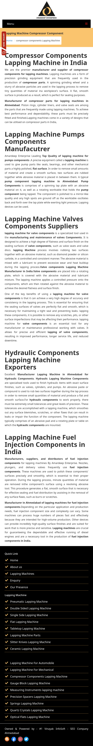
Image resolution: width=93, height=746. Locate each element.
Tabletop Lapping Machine (27, 628)
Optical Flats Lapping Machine (30, 717)
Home (9, 40)
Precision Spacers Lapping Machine (33, 697)
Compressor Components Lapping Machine (38, 676)
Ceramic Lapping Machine (27, 649)
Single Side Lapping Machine (29, 615)
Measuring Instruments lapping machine (37, 690)
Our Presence (19, 587)
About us (16, 567)
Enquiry (15, 580)
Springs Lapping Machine (27, 703)
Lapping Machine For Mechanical (32, 670)
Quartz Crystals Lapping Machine (32, 710)
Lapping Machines (22, 574)
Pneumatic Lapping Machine (29, 601)
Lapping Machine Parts (25, 635)
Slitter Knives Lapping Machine (30, 642)
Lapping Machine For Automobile (32, 663)
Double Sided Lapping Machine (30, 608)
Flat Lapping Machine (24, 622)
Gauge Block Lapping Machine (30, 683)
